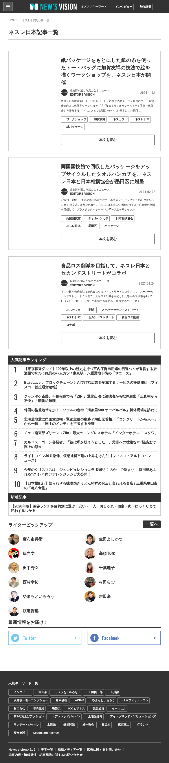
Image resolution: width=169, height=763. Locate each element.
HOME (13, 20)
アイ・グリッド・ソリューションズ (133, 715)
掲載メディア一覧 (69, 749)
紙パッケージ (74, 126)
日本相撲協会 (124, 229)
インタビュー (123, 6)
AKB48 (79, 699)
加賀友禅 (99, 118)
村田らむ (19, 707)
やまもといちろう (103, 699)
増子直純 (38, 707)
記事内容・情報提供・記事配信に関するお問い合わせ (45, 754)
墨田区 (92, 236)
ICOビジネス (76, 707)
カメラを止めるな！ (68, 691)
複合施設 (19, 732)
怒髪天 (56, 707)
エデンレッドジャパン (66, 715)
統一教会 (88, 724)
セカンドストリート (101, 328)
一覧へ (151, 523)
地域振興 (145, 6)
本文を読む (108, 139)
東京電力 (123, 724)
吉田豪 (43, 691)
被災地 (106, 724)
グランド (143, 724)
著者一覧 (46, 749)
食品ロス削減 (130, 328)
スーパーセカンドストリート (120, 320)
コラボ (70, 335)
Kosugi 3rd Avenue (46, 732)
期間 (91, 320)
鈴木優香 (61, 699)
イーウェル (119, 707)
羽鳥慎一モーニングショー (31, 699)
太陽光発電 (95, 715)
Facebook (110, 637)
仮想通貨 (98, 707)
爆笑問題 (69, 724)
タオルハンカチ (98, 229)
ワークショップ (76, 118)
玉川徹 (114, 691)
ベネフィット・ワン (135, 699)
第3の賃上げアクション (29, 715)
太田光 (51, 724)
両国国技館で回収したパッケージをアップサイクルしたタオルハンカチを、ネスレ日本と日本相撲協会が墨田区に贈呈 (106, 185)
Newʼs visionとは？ (22, 749)
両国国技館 (73, 229)
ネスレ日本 (142, 118)
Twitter (29, 637)
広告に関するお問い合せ (104, 749)
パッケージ (112, 236)
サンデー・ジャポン (26, 724)
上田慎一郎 (95, 691)
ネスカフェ (120, 118)
